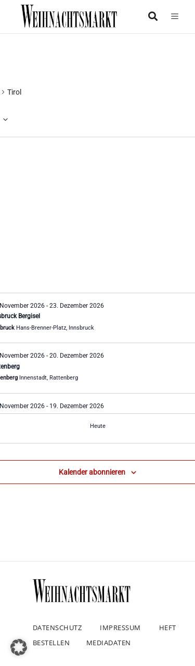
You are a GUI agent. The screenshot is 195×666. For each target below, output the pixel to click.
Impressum (120, 627)
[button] (18, 647)
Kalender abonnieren (92, 472)
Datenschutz (57, 627)
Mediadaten (108, 642)
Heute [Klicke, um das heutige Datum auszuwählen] (98, 426)
